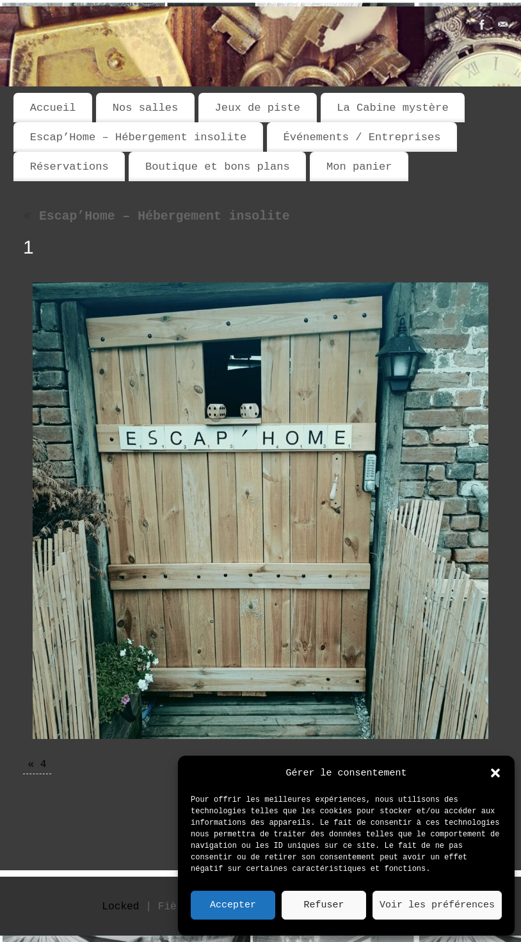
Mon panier (359, 166)
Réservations (69, 166)
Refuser (323, 905)
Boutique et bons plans (217, 166)
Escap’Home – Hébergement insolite (138, 137)
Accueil (53, 108)
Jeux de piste (257, 108)
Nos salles (146, 108)
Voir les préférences (437, 905)
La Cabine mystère (392, 108)
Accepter (233, 905)
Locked (120, 907)
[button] (495, 773)
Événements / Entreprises (361, 137)
